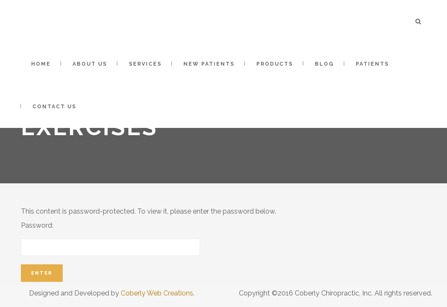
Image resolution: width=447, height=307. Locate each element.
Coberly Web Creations (157, 293)
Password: (110, 238)
